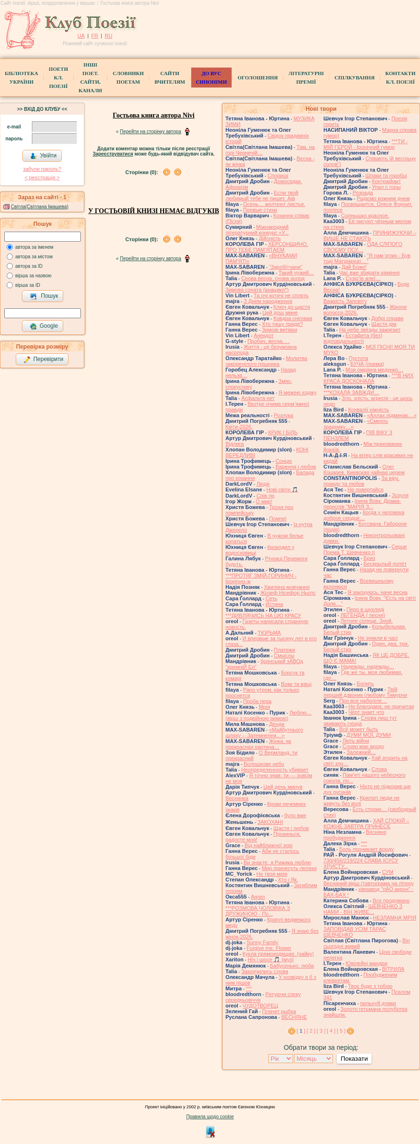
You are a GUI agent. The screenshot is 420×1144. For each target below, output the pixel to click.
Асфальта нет (257, 398)
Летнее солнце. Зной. (367, 621)
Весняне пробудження (354, 835)
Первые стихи (260, 210)
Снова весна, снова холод (272, 278)
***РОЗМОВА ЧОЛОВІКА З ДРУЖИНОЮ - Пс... (257, 911)
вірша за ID (27, 285)
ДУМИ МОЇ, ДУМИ (369, 735)
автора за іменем (34, 247)
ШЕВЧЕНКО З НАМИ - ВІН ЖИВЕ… (362, 909)
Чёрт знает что (366, 712)
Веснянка (236, 798)
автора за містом (34, 256)
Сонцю (283, 461)
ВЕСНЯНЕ (294, 1017)
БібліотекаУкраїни (21, 77)
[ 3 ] (321, 1031)
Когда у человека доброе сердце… (363, 515)
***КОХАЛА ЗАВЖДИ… (351, 392)
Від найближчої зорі (268, 845)
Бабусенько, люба (292, 965)
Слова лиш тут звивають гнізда (360, 720)
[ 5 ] (341, 1031)
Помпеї (278, 518)
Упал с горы (386, 187)
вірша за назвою (33, 275)
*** (249, 988)
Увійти (43, 156)
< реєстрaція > (41, 177)
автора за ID (29, 266)
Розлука (283, 415)
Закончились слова (264, 971)
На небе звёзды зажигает (369, 329)
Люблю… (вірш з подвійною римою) (268, 715)
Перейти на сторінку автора (150, 131)
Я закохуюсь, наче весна (378, 592)
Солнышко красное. (365, 215)
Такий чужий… (296, 272)
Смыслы (284, 655)
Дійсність (270, 238)
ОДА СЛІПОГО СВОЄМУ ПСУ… (362, 247)
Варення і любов (295, 466)
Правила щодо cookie (210, 1116)
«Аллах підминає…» (391, 415)
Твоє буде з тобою (370, 986)
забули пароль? (42, 169)
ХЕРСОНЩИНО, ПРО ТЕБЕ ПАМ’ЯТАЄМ (266, 247)
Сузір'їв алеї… (363, 278)
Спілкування (354, 77)
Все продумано (391, 900)
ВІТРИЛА (393, 969)
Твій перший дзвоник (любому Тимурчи (365, 692)
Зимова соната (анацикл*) (257, 290)
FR (94, 36)
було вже (295, 815)
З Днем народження (268, 301)
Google (43, 326)
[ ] (301, 1031)
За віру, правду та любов (361, 481)
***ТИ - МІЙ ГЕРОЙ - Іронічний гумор (365, 144)
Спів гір (265, 496)
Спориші (277, 175)
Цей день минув (283, 787)
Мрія (264, 707)
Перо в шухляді (365, 609)
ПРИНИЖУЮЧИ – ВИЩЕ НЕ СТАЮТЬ (369, 235)
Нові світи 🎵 (282, 489)
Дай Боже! (354, 267)
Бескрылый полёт (385, 564)
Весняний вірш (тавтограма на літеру (368, 883)
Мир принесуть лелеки (289, 868)
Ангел (258, 897)
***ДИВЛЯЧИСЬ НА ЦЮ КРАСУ (263, 615)
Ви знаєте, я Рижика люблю (277, 862)
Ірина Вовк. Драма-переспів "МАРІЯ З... (362, 503)
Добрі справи (387, 318)
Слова (379, 769)
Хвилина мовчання (287, 587)
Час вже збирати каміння (369, 272)
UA (81, 36)
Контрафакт (386, 181)
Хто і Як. (288, 879)
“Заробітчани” (285, 267)
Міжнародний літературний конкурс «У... (257, 229)
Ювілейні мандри (367, 963)
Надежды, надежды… (367, 666)
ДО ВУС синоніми (211, 77)
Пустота (358, 358)
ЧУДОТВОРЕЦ (260, 1005)
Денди (276, 724)
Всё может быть (358, 729)
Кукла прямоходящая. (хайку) (278, 954)
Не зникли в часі (378, 638)
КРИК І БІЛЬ (283, 432)
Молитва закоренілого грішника (266, 361)
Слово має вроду (363, 746)
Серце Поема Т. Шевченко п (365, 549)
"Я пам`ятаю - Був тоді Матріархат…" (366, 258)
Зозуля (400, 495)
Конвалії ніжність (368, 409)
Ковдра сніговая (293, 318)
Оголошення (257, 77)
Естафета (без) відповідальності (352, 338)
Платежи (284, 650)
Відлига (234, 444)
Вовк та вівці (296, 684)
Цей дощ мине (280, 312)
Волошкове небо (264, 764)
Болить (365, 683)
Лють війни (355, 740)
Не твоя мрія (271, 874)
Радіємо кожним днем (383, 198)
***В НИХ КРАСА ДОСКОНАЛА (368, 378)
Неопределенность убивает (274, 769)
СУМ (387, 872)
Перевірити (43, 359)
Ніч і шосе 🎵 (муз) (271, 959)
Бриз (369, 558)
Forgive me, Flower (268, 948)
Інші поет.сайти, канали (90, 77)
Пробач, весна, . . (268, 341)
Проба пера (257, 701)
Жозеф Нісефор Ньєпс (287, 593)
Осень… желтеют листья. (274, 204)
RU (108, 36)
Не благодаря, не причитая (381, 706)
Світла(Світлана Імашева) (39, 206)
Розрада (362, 193)
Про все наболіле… (363, 701)
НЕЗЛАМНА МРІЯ (394, 917)
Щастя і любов (291, 828)
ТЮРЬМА (269, 633)
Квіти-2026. (239, 427)
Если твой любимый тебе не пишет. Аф (261, 195)
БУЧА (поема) (367, 364)
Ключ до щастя (291, 307)
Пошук (44, 296)
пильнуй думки (378, 1003)
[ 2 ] (311, 1031)
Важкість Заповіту (345, 301)
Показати (354, 1058)
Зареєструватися (113, 153)
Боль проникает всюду (366, 849)
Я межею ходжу (298, 392)
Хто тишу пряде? (282, 324)
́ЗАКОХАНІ (270, 822)
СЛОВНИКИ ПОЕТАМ (128, 77)
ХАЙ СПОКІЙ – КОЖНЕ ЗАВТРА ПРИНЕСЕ (366, 823)
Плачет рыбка (279, 1011)
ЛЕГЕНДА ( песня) (363, 615)
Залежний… (361, 752)
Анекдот (263, 335)
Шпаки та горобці (386, 175)
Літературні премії (305, 77)
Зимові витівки (279, 329)
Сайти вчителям (170, 77)
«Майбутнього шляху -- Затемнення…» (264, 732)
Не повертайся (366, 489)
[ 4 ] (331, 1031)
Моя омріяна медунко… (374, 369)
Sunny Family (262, 942)
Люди (263, 484)
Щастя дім (384, 324)
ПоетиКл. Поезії (58, 77)
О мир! (264, 501)
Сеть (271, 598)
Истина (274, 604)
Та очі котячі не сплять (281, 295)
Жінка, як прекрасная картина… (258, 744)
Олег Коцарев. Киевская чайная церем (364, 469)
